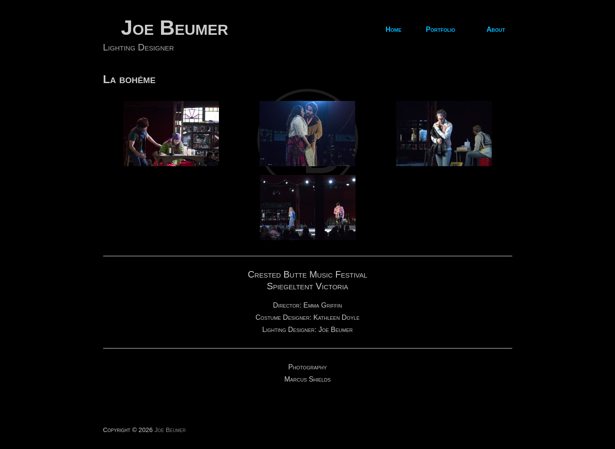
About (496, 29)
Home (394, 29)
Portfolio (440, 29)
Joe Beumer (175, 27)
